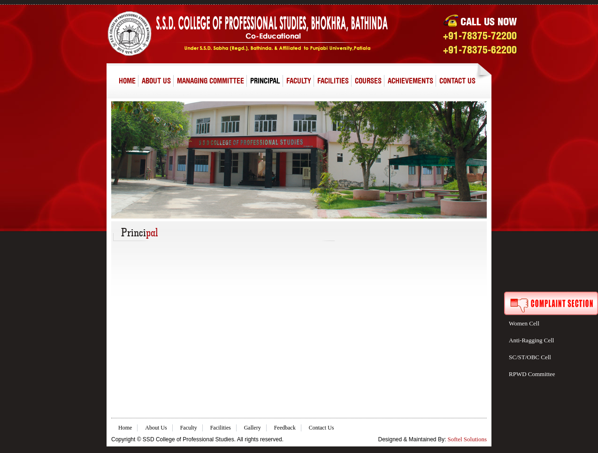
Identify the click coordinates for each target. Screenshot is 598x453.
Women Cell (524, 323)
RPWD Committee (532, 374)
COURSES (368, 80)
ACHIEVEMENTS (410, 80)
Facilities (220, 427)
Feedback (285, 427)
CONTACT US (457, 80)
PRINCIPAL (265, 80)
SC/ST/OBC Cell (530, 357)
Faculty (188, 427)
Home (125, 427)
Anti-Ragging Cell (531, 340)
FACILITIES (333, 80)
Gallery (252, 427)
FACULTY (298, 80)
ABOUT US (156, 80)
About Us (156, 427)
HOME (127, 80)
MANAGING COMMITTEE (210, 80)
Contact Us (321, 427)
